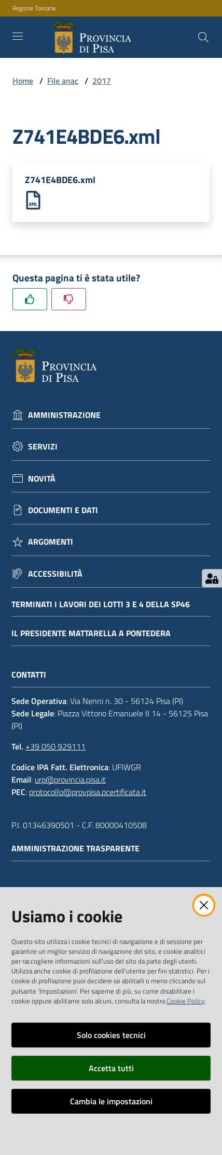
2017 (101, 80)
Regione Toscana (34, 8)
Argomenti (50, 542)
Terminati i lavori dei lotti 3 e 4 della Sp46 (100, 604)
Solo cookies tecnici (111, 1035)
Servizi (43, 447)
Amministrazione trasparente (80, 848)
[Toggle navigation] (17, 36)
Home (22, 80)
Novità (42, 479)
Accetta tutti (111, 1068)
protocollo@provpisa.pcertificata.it (87, 792)
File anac (62, 80)
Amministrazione (64, 415)
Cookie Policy (185, 1001)
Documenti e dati (63, 510)
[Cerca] (203, 37)
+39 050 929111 (55, 746)
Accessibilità (55, 574)
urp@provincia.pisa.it (70, 779)
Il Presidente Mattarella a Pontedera (91, 633)
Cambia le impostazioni (111, 1101)
